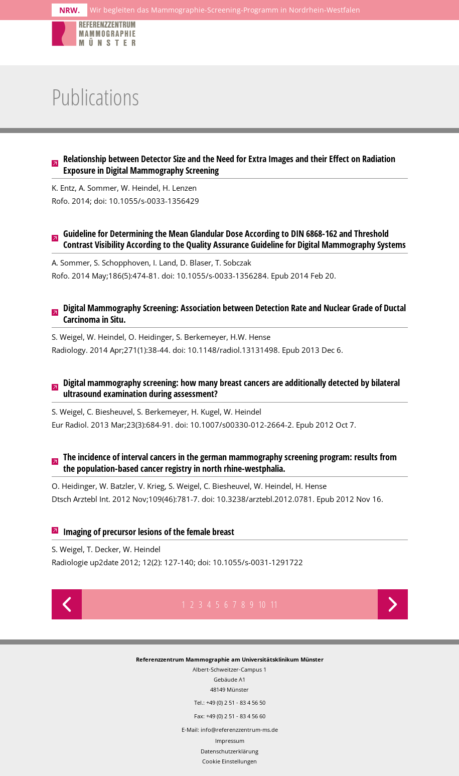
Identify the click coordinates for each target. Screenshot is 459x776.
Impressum (229, 740)
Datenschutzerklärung (229, 751)
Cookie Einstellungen (229, 761)
